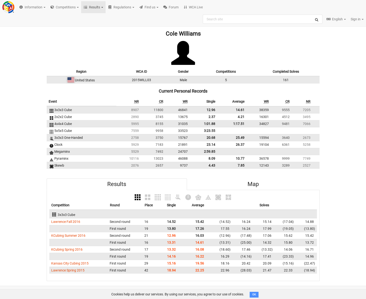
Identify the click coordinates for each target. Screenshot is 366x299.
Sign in (357, 19)
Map (253, 184)
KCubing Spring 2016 (67, 249)
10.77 (240, 158)
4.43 (211, 165)
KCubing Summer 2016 (68, 235)
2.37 (211, 117)
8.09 (211, 158)
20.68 (211, 138)
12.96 (211, 110)
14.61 (240, 110)
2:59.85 (209, 151)
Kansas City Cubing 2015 (70, 263)
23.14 (211, 145)
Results (116, 184)
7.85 (241, 165)
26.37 (240, 145)
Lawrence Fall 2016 (65, 222)
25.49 (240, 138)
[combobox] (262, 19)
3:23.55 (209, 131)
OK (254, 294)
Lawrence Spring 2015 (67, 270)
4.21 (241, 117)
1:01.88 (209, 124)
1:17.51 (238, 124)
